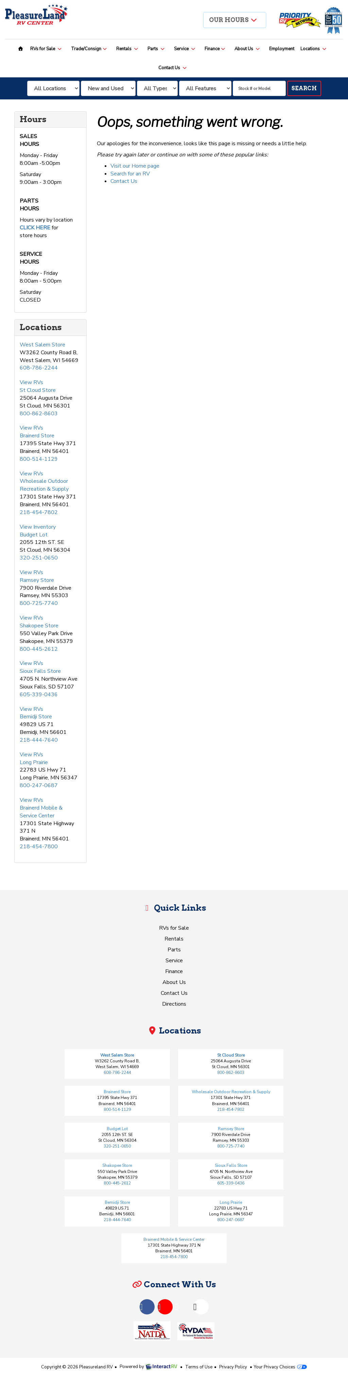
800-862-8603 (39, 413)
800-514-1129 (39, 459)
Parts (156, 49)
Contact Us (172, 68)
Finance (215, 49)
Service (185, 49)
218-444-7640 (39, 740)
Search (304, 88)
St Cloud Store (38, 390)
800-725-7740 (39, 603)
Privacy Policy (233, 1367)
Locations (313, 49)
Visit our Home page (134, 166)
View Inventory (38, 527)
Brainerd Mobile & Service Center (41, 811)
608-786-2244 (39, 368)
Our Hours (233, 19)
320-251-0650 (39, 558)
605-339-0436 (39, 694)
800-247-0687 (39, 785)
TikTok (177, 1305)
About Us (247, 49)
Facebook (141, 1305)
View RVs (31, 382)
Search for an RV (130, 173)
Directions (174, 1004)
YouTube (159, 1305)
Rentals (127, 49)
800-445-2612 (39, 649)
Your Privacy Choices (280, 1367)
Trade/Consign (89, 49)
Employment (281, 49)
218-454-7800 (39, 846)
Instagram (195, 1305)
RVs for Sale (46, 49)
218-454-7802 (39, 512)
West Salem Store (42, 344)
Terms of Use (198, 1367)
